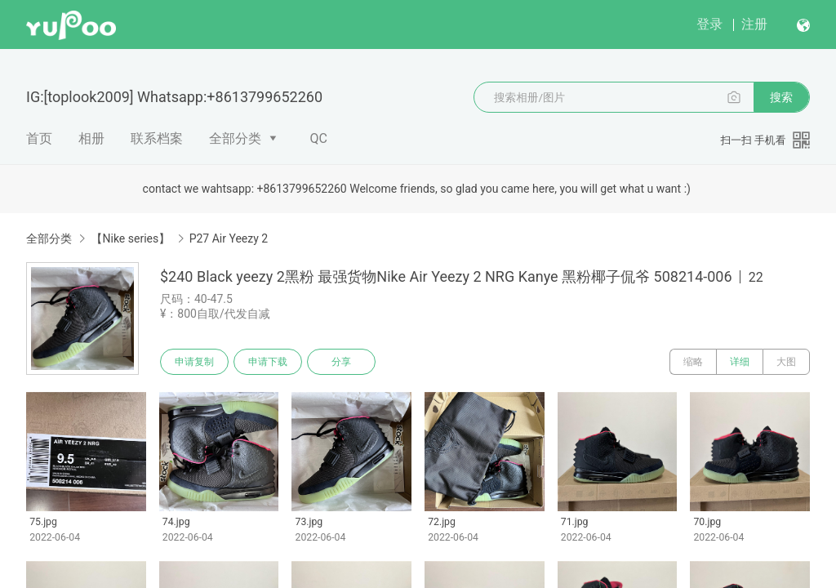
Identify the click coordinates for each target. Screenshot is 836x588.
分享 (341, 362)
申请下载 (267, 362)
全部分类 (235, 138)
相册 (91, 138)
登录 (709, 24)
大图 (786, 362)
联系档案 (157, 138)
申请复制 (194, 362)
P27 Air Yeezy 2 (229, 238)
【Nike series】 (130, 238)
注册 (754, 24)
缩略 (693, 362)
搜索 (781, 97)
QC (318, 138)
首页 (39, 138)
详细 (739, 362)
